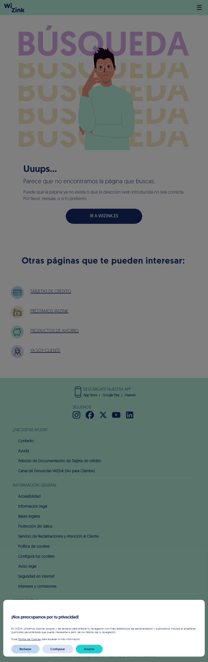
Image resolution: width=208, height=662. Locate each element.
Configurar (57, 649)
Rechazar (25, 649)
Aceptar (89, 649)
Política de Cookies (29, 639)
